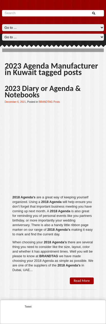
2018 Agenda (51, 202)
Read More (82, 281)
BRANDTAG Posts (49, 101)
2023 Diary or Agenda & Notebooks (43, 91)
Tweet (28, 306)
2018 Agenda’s (23, 197)
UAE (26, 270)
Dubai (16, 270)
